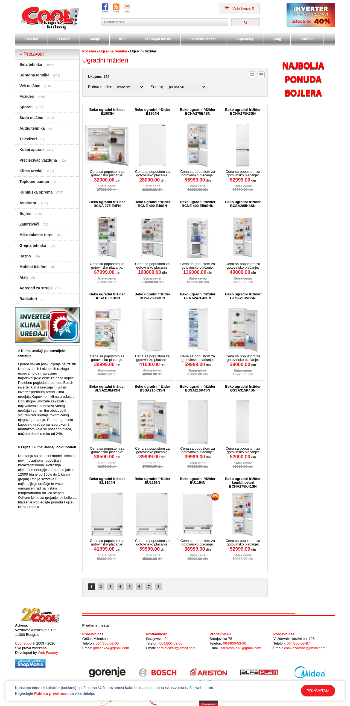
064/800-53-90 (234, 643)
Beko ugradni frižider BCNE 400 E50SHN (197, 204)
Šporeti (26, 107)
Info (122, 39)
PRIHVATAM (318, 690)
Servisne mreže (203, 39)
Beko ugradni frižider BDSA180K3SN (107, 296)
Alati (23, 277)
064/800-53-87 (298, 643)
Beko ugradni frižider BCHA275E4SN (197, 111)
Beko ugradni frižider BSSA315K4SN (243, 388)
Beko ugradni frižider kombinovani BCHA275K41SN (243, 482)
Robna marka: (100, 87)
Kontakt (306, 39)
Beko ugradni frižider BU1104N (107, 481)
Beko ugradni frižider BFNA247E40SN (197, 296)
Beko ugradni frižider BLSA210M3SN (243, 296)
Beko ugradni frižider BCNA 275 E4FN (107, 204)
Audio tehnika (32, 128)
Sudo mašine (31, 117)
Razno (25, 256)
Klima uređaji (31, 171)
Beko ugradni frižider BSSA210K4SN (197, 388)
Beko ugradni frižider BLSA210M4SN (107, 388)
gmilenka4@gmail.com (111, 648)
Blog (277, 39)
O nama (64, 39)
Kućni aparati (31, 149)
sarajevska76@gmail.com (240, 648)
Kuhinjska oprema (35, 192)
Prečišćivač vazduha (38, 160)
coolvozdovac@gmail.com (304, 648)
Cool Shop (23, 643)
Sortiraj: (157, 87)
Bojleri (25, 213)
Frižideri (26, 96)
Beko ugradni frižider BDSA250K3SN (152, 296)
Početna (31, 39)
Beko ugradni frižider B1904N (152, 111)
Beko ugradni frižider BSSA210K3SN (152, 388)
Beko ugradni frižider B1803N (107, 111)
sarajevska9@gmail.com (176, 648)
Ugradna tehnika (34, 75)
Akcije (94, 39)
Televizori (28, 139)
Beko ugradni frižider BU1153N (152, 481)
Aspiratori (28, 203)
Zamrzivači (29, 224)
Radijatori (28, 298)
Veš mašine (29, 86)
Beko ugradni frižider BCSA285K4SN (243, 204)
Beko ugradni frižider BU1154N (197, 481)
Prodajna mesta (158, 39)
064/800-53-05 (107, 643)
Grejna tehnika (32, 245)
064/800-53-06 (171, 643)
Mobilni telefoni (33, 267)
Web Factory (48, 653)
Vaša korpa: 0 (239, 8)
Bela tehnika (30, 64)
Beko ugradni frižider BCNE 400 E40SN (152, 204)
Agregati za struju (35, 288)
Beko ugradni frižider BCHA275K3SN (243, 111)
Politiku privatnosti (51, 693)
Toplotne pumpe (34, 181)
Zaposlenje (245, 39)
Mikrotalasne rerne (36, 235)
